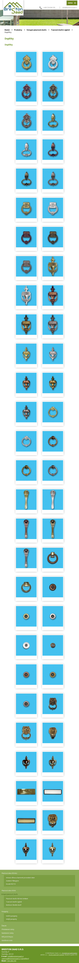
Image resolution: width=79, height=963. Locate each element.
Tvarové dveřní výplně (60, 30)
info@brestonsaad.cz (69, 7)
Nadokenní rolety (8, 933)
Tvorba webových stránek (56, 955)
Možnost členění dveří (13, 905)
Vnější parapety (11, 919)
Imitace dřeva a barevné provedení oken (20, 878)
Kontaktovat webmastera (69, 953)
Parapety (5, 911)
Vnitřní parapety (11, 916)
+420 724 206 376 (47, 7)
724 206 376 (11, 961)
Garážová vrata (7, 940)
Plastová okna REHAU (9, 873)
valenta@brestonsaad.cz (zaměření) (15, 958)
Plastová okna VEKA (9, 890)
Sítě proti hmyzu (7, 937)
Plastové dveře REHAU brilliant (17, 899)
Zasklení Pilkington (12, 881)
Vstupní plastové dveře (36, 30)
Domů (7, 30)
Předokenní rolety (8, 929)
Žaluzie (4, 926)
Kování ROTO (11, 884)
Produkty (18, 30)
